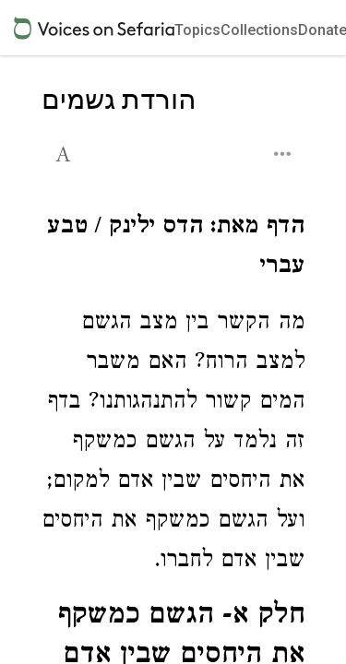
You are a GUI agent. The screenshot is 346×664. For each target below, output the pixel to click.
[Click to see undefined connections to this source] (173, 249)
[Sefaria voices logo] (94, 28)
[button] (65, 152)
